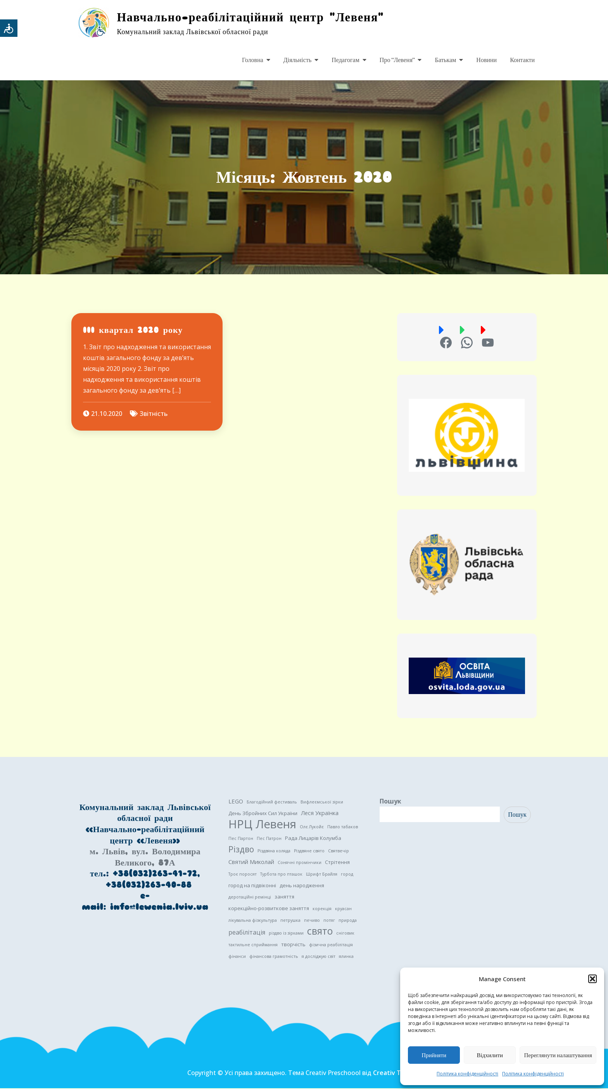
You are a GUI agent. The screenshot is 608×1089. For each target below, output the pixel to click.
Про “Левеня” (397, 60)
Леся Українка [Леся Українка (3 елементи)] (320, 813)
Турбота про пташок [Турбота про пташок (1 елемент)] (281, 875)
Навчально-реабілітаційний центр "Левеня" (255, 17)
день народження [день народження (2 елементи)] (302, 886)
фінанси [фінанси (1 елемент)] (237, 957)
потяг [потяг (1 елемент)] (329, 921)
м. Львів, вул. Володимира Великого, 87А (145, 858)
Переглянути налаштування (558, 1055)
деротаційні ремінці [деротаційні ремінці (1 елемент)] (249, 897)
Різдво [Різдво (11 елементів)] (241, 850)
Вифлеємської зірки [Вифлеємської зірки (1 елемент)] (322, 802)
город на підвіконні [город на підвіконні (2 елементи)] (252, 886)
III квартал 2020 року (133, 330)
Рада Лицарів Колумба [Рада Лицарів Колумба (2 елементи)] (313, 838)
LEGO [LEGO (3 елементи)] (235, 802)
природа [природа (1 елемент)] (348, 921)
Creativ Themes (397, 1073)
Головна (252, 60)
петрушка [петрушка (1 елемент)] (290, 921)
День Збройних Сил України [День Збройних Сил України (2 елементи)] (262, 813)
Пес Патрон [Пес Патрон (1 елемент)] (269, 839)
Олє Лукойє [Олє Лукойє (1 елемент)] (312, 827)
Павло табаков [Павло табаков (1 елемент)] (342, 827)
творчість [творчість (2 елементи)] (293, 945)
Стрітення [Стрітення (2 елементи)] (337, 862)
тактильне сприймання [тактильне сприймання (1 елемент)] (253, 945)
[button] (592, 979)
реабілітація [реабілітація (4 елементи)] (246, 933)
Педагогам (345, 60)
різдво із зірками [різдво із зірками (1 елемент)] (286, 934)
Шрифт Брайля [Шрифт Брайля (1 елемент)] (321, 875)
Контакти (522, 60)
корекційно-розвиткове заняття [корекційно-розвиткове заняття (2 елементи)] (268, 908)
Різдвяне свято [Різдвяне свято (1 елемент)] (309, 851)
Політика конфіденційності (467, 1073)
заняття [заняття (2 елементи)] (284, 897)
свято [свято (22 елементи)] (320, 931)
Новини (486, 60)
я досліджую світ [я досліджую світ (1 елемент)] (318, 957)
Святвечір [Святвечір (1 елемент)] (338, 851)
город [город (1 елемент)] (347, 875)
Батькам (445, 60)
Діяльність (297, 60)
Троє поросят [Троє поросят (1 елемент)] (242, 875)
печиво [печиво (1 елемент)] (312, 921)
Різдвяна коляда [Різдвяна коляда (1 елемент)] (273, 851)
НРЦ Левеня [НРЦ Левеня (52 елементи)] (262, 824)
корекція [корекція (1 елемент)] (322, 909)
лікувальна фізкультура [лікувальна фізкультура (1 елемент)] (252, 921)
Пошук (390, 802)
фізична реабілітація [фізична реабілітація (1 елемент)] (331, 945)
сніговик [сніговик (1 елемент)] (345, 934)
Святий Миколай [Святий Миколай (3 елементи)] (251, 862)
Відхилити (490, 1055)
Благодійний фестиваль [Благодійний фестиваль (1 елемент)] (272, 802)
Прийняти (433, 1055)
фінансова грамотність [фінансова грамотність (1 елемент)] (273, 957)
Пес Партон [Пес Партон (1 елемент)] (240, 839)
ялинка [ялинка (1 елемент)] (346, 957)
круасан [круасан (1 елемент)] (343, 909)
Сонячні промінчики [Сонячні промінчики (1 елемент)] (299, 863)
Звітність (154, 414)
